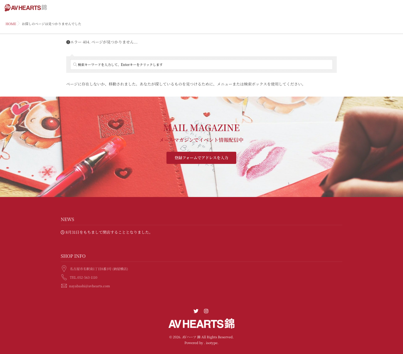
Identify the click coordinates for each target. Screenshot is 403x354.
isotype (212, 342)
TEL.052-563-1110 (83, 277)
